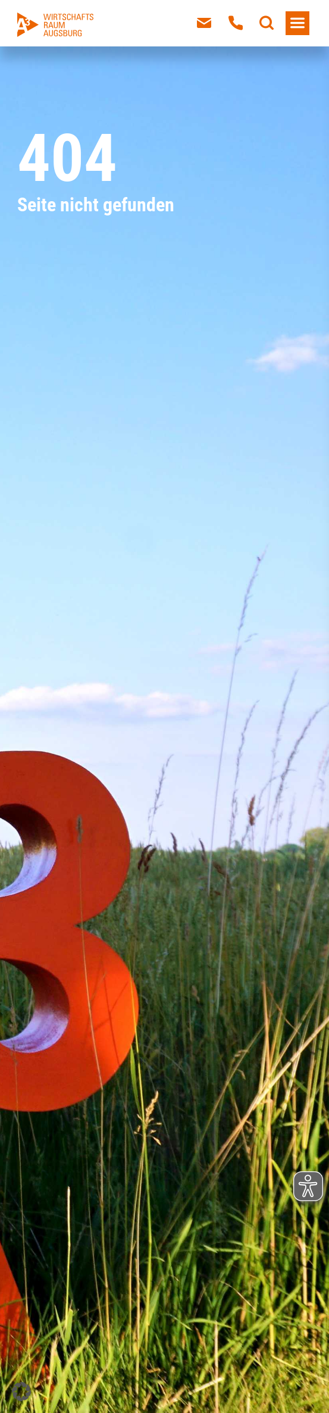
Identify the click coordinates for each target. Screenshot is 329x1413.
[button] (21, 1391)
